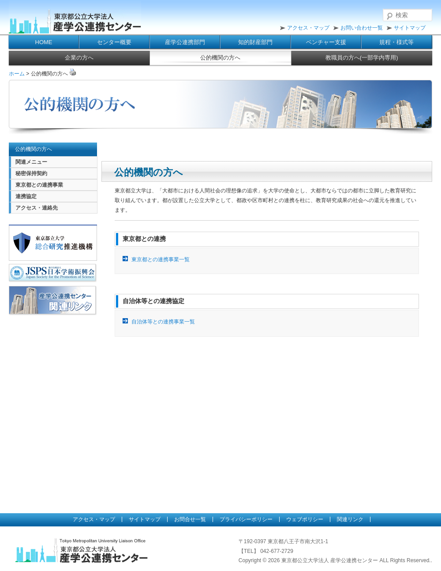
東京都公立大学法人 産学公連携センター (75, 17)
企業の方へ (79, 57)
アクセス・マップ (308, 28)
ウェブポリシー (304, 519)
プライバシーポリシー (246, 519)
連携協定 (26, 196)
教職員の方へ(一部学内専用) (361, 57)
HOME (43, 42)
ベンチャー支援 (326, 42)
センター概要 (114, 42)
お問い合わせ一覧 (361, 28)
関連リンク (350, 519)
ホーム (17, 74)
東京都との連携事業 (39, 185)
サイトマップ (410, 28)
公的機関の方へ (220, 57)
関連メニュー (31, 162)
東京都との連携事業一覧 (160, 259)
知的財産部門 (255, 42)
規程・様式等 (396, 42)
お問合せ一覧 (190, 519)
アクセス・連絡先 (36, 208)
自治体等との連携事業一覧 (163, 322)
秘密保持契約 (31, 173)
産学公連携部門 (185, 42)
